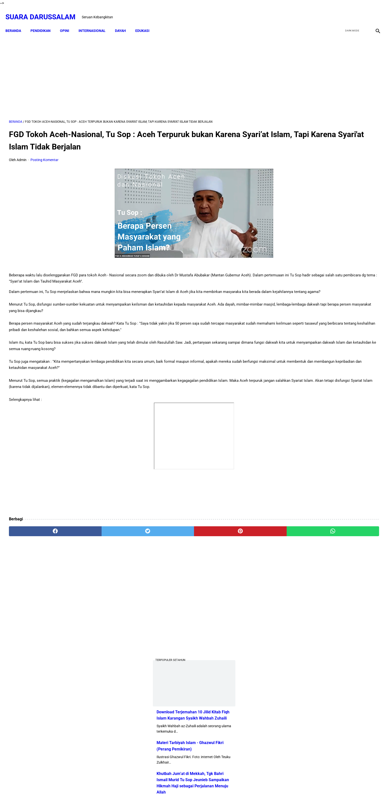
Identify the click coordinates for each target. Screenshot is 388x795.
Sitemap (194, 782)
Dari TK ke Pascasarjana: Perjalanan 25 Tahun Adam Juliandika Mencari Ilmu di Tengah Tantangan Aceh (325, 277)
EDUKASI (146, 22)
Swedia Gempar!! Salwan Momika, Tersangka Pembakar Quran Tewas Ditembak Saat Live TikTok (322, 314)
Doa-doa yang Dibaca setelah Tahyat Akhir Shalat (340, 395)
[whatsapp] (227, 539)
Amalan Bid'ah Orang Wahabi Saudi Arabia (334, 414)
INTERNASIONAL (95, 22)
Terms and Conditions (222, 782)
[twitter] (350, 11)
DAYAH (123, 22)
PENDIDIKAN (44, 22)
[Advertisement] (134, 71)
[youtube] (362, 11)
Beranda (17, 22)
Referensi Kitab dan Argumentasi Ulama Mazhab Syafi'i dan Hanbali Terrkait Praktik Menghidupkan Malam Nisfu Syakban (340, 595)
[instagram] (373, 11)
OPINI (68, 22)
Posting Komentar (44, 155)
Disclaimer (175, 782)
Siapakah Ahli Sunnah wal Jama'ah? (328, 479)
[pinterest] (165, 539)
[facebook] (338, 11)
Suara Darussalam (44, 11)
